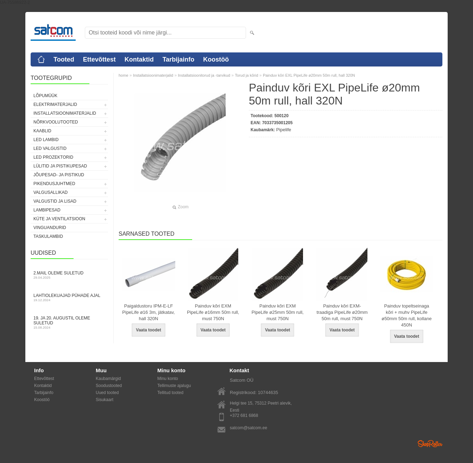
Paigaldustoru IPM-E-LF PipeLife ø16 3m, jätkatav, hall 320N (148, 312)
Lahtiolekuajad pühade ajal (69, 297)
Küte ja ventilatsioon (59, 218)
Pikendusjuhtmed (54, 183)
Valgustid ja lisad (54, 201)
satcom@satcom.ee (248, 427)
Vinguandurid (49, 227)
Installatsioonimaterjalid (64, 113)
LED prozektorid (53, 157)
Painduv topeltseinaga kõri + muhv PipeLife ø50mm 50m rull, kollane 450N (406, 315)
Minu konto (167, 378)
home (123, 75)
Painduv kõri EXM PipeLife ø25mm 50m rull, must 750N (278, 312)
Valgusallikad (50, 192)
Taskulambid (48, 236)
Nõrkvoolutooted (55, 122)
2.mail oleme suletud (69, 275)
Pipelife (283, 129)
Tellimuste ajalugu (174, 385)
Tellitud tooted (170, 392)
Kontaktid (139, 59)
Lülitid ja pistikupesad (60, 166)
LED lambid (45, 139)
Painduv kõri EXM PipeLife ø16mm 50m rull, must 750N (213, 312)
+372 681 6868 (244, 415)
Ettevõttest (99, 59)
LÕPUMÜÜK (45, 95)
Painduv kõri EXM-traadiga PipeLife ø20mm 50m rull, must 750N (341, 312)
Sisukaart (104, 399)
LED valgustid (50, 148)
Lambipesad (47, 210)
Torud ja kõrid (246, 75)
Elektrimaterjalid (55, 104)
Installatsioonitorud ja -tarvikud (204, 75)
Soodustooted (109, 385)
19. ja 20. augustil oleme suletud (69, 322)
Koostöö (216, 59)
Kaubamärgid (108, 378)
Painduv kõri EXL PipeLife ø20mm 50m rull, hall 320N (309, 75)
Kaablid (42, 130)
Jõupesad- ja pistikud (58, 174)
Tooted (63, 59)
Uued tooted (107, 392)
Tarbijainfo (179, 59)
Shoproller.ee (430, 443)
